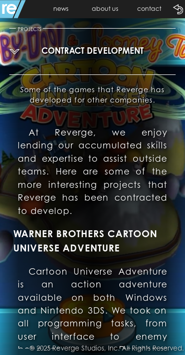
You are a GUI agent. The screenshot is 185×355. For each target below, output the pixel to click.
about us (105, 8)
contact (149, 8)
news (61, 8)
